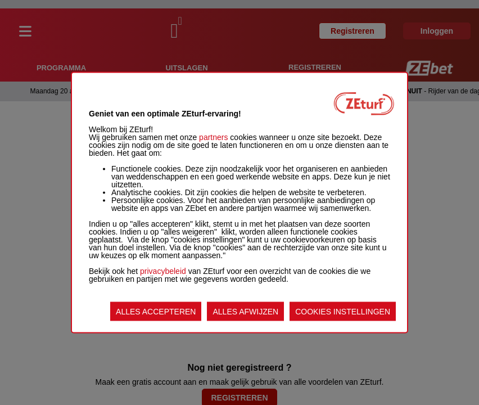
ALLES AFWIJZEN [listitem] (245, 311)
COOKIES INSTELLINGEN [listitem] (342, 311)
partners (213, 137)
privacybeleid (163, 271)
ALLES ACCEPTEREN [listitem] (156, 311)
